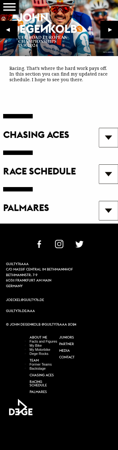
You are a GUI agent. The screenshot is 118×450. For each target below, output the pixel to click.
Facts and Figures (43, 341)
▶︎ (113, 31)
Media (64, 351)
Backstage (38, 368)
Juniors (66, 337)
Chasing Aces (42, 375)
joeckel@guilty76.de (25, 300)
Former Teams (41, 364)
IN (59, 243)
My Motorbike (40, 349)
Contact (67, 357)
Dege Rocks (39, 354)
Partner (66, 344)
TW (79, 243)
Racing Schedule (38, 383)
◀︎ (12, 31)
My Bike (36, 345)
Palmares (38, 392)
